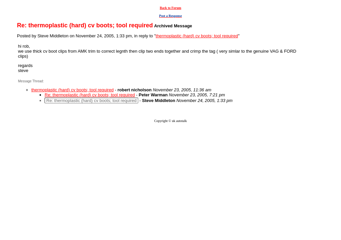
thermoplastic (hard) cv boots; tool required (197, 35)
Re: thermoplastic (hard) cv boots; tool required (90, 94)
